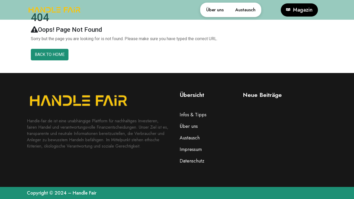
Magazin (299, 10)
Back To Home (50, 54)
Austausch (242, 10)
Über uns (203, 10)
